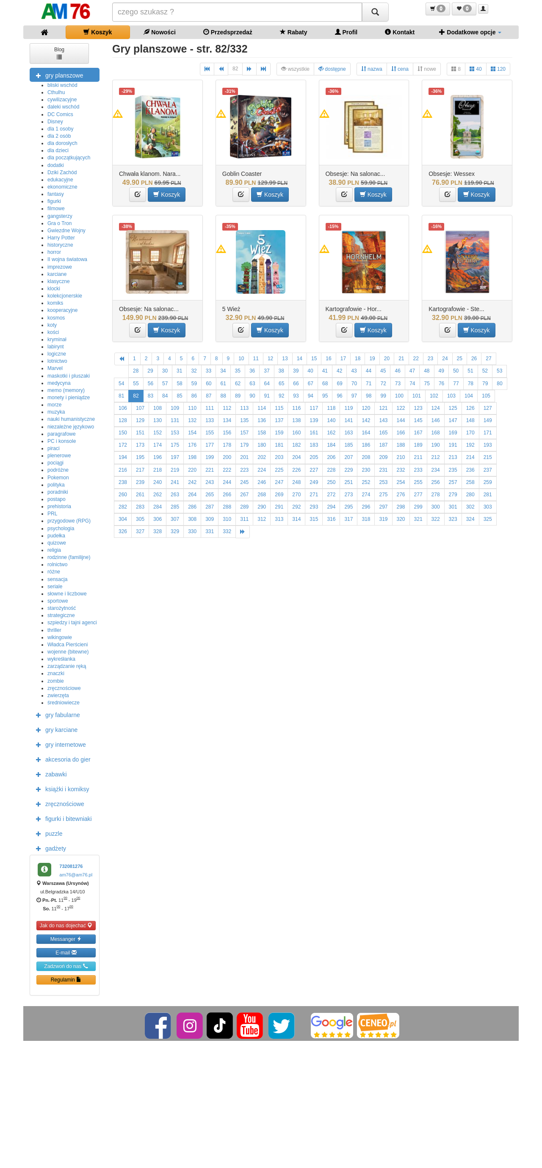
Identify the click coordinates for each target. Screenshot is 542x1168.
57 (165, 384)
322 (435, 519)
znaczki (55, 673)
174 (157, 445)
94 (310, 396)
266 (227, 495)
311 (244, 519)
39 (296, 371)
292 (296, 507)
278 (435, 495)
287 (209, 507)
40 (476, 69)
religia (54, 550)
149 (488, 420)
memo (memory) (66, 390)
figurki (54, 201)
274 (366, 495)
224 (261, 470)
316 (331, 519)
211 (418, 457)
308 (192, 519)
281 (488, 495)
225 (279, 470)
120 (498, 69)
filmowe (56, 208)
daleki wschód (63, 107)
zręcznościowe (64, 688)
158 (261, 433)
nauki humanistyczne (71, 419)
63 (252, 384)
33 (208, 371)
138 (296, 420)
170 (470, 433)
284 (157, 507)
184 (331, 445)
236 (470, 470)
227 (314, 470)
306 (157, 519)
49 (441, 371)
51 (470, 371)
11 (256, 359)
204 (296, 457)
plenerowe (59, 456)
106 (123, 408)
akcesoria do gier (61, 759)
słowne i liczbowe (67, 594)
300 (435, 507)
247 (279, 482)
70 (354, 384)
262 (157, 495)
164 (366, 433)
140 (331, 420)
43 (354, 371)
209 (383, 457)
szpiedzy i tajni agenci (72, 623)
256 (435, 482)
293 (314, 507)
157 (244, 433)
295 (348, 507)
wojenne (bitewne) (67, 652)
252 (366, 482)
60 (208, 384)
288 (227, 507)
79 (485, 384)
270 (296, 495)
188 (401, 445)
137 (279, 420)
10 (241, 359)
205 (314, 457)
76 (441, 384)
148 (470, 420)
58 (179, 384)
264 (192, 495)
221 (209, 470)
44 (368, 371)
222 (227, 470)
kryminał (56, 339)
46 (397, 371)
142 (366, 420)
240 (157, 482)
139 (314, 420)
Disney (55, 122)
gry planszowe (57, 75)
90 (252, 396)
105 (486, 396)
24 (445, 359)
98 (368, 396)
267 (244, 495)
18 (357, 359)
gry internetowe (59, 744)
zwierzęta (58, 695)
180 (261, 445)
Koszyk (97, 32)
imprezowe (59, 267)
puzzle (47, 833)
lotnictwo (57, 361)
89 (238, 396)
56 (150, 384)
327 (140, 531)
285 (175, 507)
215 (488, 457)
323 (453, 519)
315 (314, 519)
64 (267, 384)
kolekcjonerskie (64, 296)
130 (157, 420)
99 (383, 396)
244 (227, 482)
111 (209, 408)
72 (383, 384)
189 (418, 445)
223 (244, 470)
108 (157, 408)
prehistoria (59, 506)
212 (435, 457)
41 (325, 371)
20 (387, 359)
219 (175, 470)
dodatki (55, 165)
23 (430, 359)
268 (261, 495)
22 (416, 359)
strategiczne (61, 615)
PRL (52, 514)
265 (209, 495)
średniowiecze (63, 703)
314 (296, 519)
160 (296, 433)
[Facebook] (158, 1025)
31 (179, 371)
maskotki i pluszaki (68, 376)
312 (261, 519)
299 (418, 507)
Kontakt (400, 32)
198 (192, 457)
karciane (56, 274)
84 (165, 396)
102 (434, 396)
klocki (53, 289)
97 (354, 396)
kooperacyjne (62, 310)
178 (227, 445)
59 (194, 384)
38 (281, 371)
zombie (55, 681)
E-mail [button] (65, 952)
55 (135, 384)
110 (192, 408)
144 (401, 420)
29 (150, 371)
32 (193, 371)
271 (314, 495)
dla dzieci (58, 150)
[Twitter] (282, 1025)
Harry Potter (61, 238)
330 (192, 531)
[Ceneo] (378, 1025)
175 (175, 445)
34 (223, 371)
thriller (54, 630)
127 (488, 408)
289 (244, 507)
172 (123, 445)
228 (331, 470)
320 (401, 519)
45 (383, 371)
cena (400, 69)
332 (227, 531)
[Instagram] (190, 1025)
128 (123, 420)
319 (383, 519)
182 (296, 445)
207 (348, 457)
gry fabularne (56, 714)
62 (238, 384)
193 (488, 445)
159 (279, 433)
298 (401, 507)
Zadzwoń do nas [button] (66, 966)
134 (227, 420)
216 (123, 470)
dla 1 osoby (60, 129)
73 (398, 384)
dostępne (332, 69)
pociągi (55, 463)
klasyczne (58, 281)
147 (453, 420)
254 (401, 482)
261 (140, 495)
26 (474, 359)
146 (435, 420)
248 (296, 482)
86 (194, 396)
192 (470, 445)
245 (244, 482)
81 (121, 396)
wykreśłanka (61, 659)
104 (469, 396)
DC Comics (60, 114)
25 (459, 359)
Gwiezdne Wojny (66, 231)
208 (366, 457)
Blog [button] (59, 53)
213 (453, 457)
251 (348, 482)
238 (123, 482)
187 (383, 445)
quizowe (56, 543)
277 (418, 495)
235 (453, 470)
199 (209, 457)
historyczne (60, 245)
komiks (55, 303)
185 (348, 445)
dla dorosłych (62, 143)
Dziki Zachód (62, 172)
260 (123, 495)
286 (192, 507)
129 (140, 420)
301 (453, 507)
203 (279, 457)
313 (279, 519)
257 (453, 482)
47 (412, 371)
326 (123, 531)
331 (209, 531)
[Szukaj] (375, 12)
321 (418, 519)
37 (266, 371)
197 (175, 457)
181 (279, 445)
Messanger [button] (66, 939)
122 (401, 408)
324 (470, 519)
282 (123, 507)
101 (416, 396)
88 (223, 396)
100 (399, 396)
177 (209, 445)
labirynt (55, 347)
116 (296, 408)
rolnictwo (57, 564)
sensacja (57, 579)
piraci (53, 448)
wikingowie (59, 637)
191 (453, 445)
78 (470, 384)
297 (383, 507)
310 (227, 519)
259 (488, 482)
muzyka (56, 412)
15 (314, 359)
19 (372, 359)
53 (499, 371)
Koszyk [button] (166, 194)
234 (435, 470)
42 (339, 371)
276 (401, 495)
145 (418, 420)
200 (227, 457)
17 (343, 359)
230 (366, 470)
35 (238, 371)
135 (244, 420)
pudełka (56, 536)
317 (348, 519)
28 (135, 371)
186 (366, 445)
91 (267, 396)
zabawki (49, 774)
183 (314, 445)
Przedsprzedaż (227, 32)
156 (227, 433)
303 (488, 507)
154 (192, 433)
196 (157, 457)
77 (456, 384)
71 (368, 384)
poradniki (57, 492)
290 (261, 507)
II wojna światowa (67, 259)
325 (488, 519)
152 (157, 433)
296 (366, 507)
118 (331, 408)
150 (123, 433)
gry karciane (54, 729)
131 (175, 420)
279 (453, 495)
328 (157, 531)
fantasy (55, 194)
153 (175, 433)
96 (339, 396)
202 (261, 457)
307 (175, 519)
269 (279, 495)
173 (140, 445)
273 (348, 495)
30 (165, 371)
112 (227, 408)
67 (310, 384)
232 (401, 470)
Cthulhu (56, 92)
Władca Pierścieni (67, 645)
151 (140, 433)
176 (192, 445)
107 (140, 408)
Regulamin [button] (66, 979)
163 (348, 433)
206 (331, 457)
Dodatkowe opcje (470, 32)
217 (140, 470)
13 (285, 359)
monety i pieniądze (68, 397)
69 (339, 384)
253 (383, 482)
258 (470, 482)
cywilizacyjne (62, 100)
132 (192, 420)
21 (401, 359)
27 (488, 359)
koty (52, 325)
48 (426, 371)
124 (435, 408)
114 (261, 408)
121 (383, 408)
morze (54, 405)
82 (235, 69)
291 (279, 507)
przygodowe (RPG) (69, 521)
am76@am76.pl (75, 874)
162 (331, 433)
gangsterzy (59, 216)
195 (140, 457)
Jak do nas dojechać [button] (66, 925)
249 (314, 482)
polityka (56, 485)
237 (488, 470)
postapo (56, 499)
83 (150, 396)
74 (412, 384)
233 (418, 470)
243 (209, 482)
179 (244, 445)
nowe (427, 69)
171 (488, 433)
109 (175, 408)
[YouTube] (250, 1025)
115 (279, 408)
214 (470, 457)
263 (175, 495)
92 (281, 396)
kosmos (56, 318)
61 (223, 384)
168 (435, 433)
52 (485, 371)
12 (270, 359)
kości (53, 332)
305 (140, 519)
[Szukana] (237, 12)
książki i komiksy (60, 788)
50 (456, 371)
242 (192, 482)
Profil (346, 32)
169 (453, 433)
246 (261, 482)
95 (325, 396)
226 (296, 470)
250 (331, 482)
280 (470, 495)
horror (54, 252)
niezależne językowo (70, 427)
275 (383, 495)
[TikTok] (220, 1025)
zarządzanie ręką (66, 666)
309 (209, 519)
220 (192, 470)
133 (209, 420)
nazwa (371, 69)
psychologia (60, 528)
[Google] (332, 1025)
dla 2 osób (59, 136)
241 (175, 482)
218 (157, 470)
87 (208, 396)
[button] (438, 9)
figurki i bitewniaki (62, 818)
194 (123, 457)
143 (383, 420)
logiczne (56, 354)
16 (328, 359)
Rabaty (293, 32)
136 (261, 420)
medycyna (59, 383)
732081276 (71, 866)
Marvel (55, 368)
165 (383, 433)
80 (499, 384)
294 (331, 507)
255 (418, 482)
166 (401, 433)
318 (366, 519)
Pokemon (58, 478)
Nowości (159, 32)
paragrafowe (61, 434)
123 (418, 408)
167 (418, 433)
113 (244, 408)
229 (348, 470)
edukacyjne (60, 180)
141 (348, 420)
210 (401, 457)
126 (470, 408)
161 (314, 433)
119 (348, 408)
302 (470, 507)
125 (453, 408)
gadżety (49, 848)
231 (383, 470)
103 (451, 396)
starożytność (61, 608)
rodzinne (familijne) (68, 557)
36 (252, 371)
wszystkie (295, 69)
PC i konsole (61, 441)
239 (140, 482)
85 (179, 396)
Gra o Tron (59, 223)
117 (314, 408)
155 (209, 433)
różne (53, 572)
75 (427, 384)
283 (140, 507)
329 (175, 531)
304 (123, 519)
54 (121, 384)
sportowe (57, 601)
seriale (54, 587)
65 (281, 384)
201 (244, 457)
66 (296, 384)
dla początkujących (68, 158)
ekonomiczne (62, 187)
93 (296, 396)
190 (435, 445)
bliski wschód (62, 85)
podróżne (58, 470)
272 (331, 495)
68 (325, 384)
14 (299, 359)
